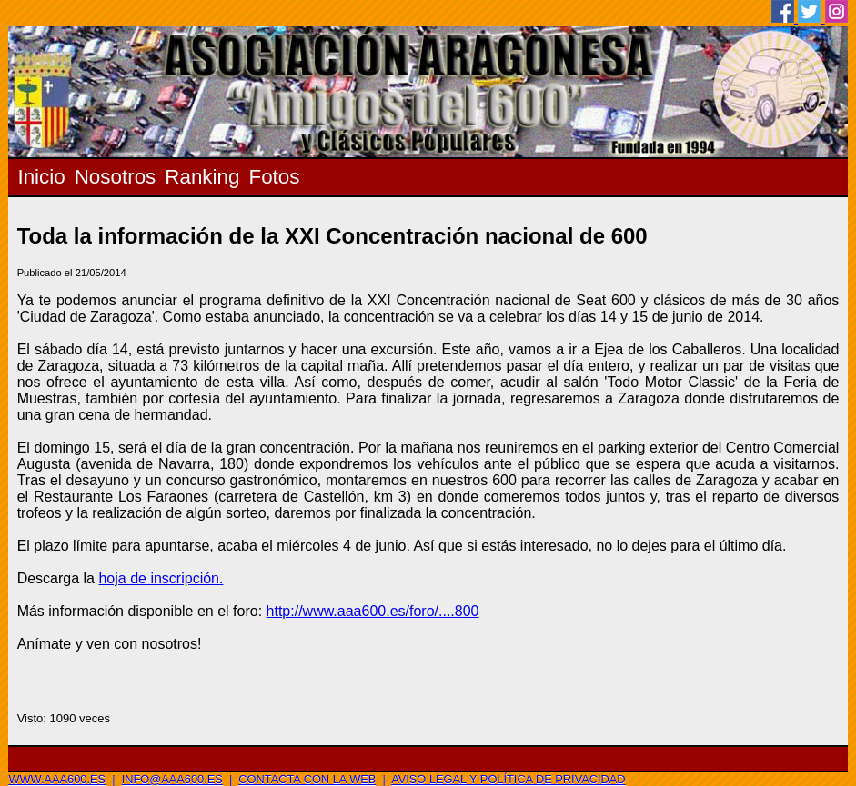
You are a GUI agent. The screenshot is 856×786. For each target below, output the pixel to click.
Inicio (41, 176)
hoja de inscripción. (160, 578)
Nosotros (115, 176)
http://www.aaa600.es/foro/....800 (373, 611)
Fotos (273, 176)
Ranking (202, 176)
